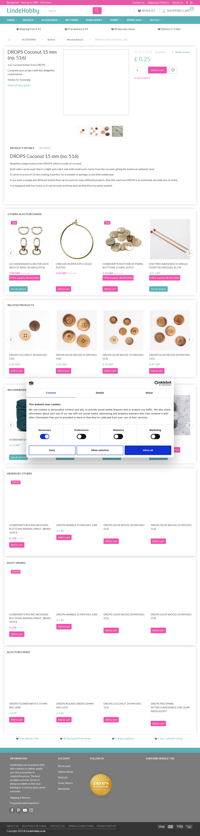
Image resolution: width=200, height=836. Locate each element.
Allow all (148, 450)
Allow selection (100, 450)
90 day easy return (124, 28)
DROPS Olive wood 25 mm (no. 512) (76, 356)
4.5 (39, 28)
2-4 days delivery (124, 738)
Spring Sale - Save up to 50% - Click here (29, 2)
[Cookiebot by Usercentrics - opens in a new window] (157, 383)
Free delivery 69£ (29, 738)
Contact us (138, 2)
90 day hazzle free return (77, 738)
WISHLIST (147, 10)
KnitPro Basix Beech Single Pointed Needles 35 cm (168, 265)
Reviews (45, 147)
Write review (182, 52)
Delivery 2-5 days (171, 28)
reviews (160, 52)
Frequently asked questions (24, 803)
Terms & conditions (81, 826)
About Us (177, 2)
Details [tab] (100, 392)
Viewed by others (19, 473)
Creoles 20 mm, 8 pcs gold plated (74, 265)
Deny (52, 450)
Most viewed (16, 562)
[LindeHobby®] (23, 10)
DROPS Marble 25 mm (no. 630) (76, 525)
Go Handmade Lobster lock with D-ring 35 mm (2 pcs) (29, 265)
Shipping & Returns (158, 2)
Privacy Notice (106, 826)
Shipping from (27, 28)
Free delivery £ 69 (78, 28)
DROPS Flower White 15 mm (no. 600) (28, 705)
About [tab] (149, 392)
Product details (22, 147)
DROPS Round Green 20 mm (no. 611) (75, 705)
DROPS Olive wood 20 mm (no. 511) (169, 356)
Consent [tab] (51, 392)
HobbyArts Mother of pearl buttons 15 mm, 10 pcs (123, 265)
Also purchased (18, 652)
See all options (18, 289)
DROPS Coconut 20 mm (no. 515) (28, 356)
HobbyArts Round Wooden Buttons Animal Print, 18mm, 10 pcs (30, 528)
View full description (19, 85)
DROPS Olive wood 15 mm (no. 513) (123, 356)
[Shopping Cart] (177, 10)
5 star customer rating (170, 738)
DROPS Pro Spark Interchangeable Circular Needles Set (170, 707)
